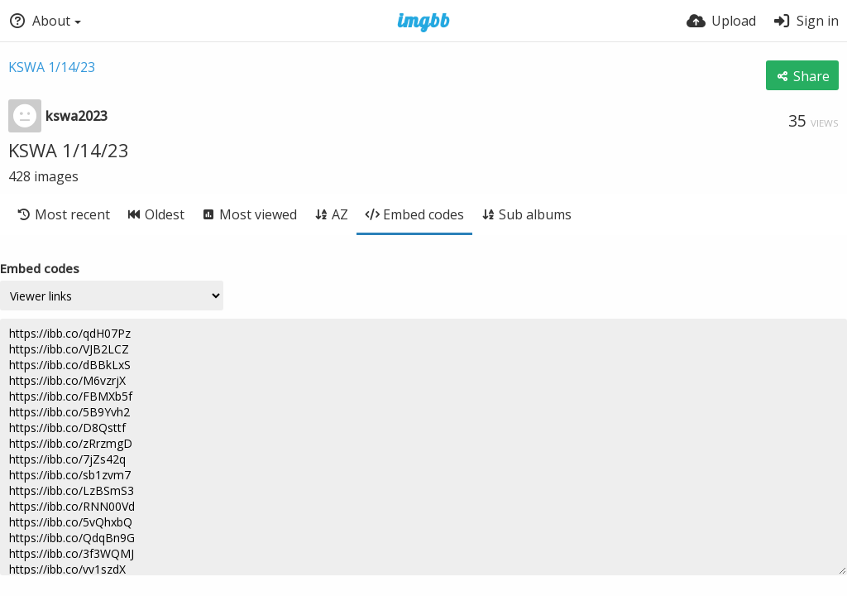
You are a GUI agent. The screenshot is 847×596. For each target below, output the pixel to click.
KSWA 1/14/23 (51, 67)
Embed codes (39, 268)
